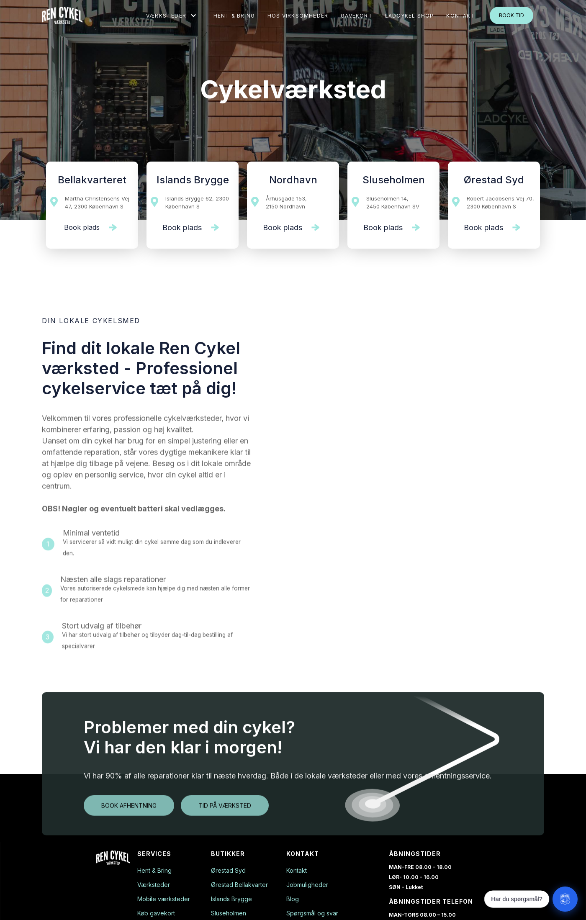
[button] (171, 15)
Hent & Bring (234, 16)
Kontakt (296, 870)
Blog (292, 899)
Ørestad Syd (228, 870)
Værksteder (153, 884)
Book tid (511, 15)
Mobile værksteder (163, 899)
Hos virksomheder (297, 16)
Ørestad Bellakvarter (239, 884)
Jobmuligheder (307, 884)
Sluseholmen (228, 913)
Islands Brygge (231, 899)
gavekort (357, 16)
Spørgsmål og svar (312, 913)
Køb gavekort (156, 913)
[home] (62, 15)
